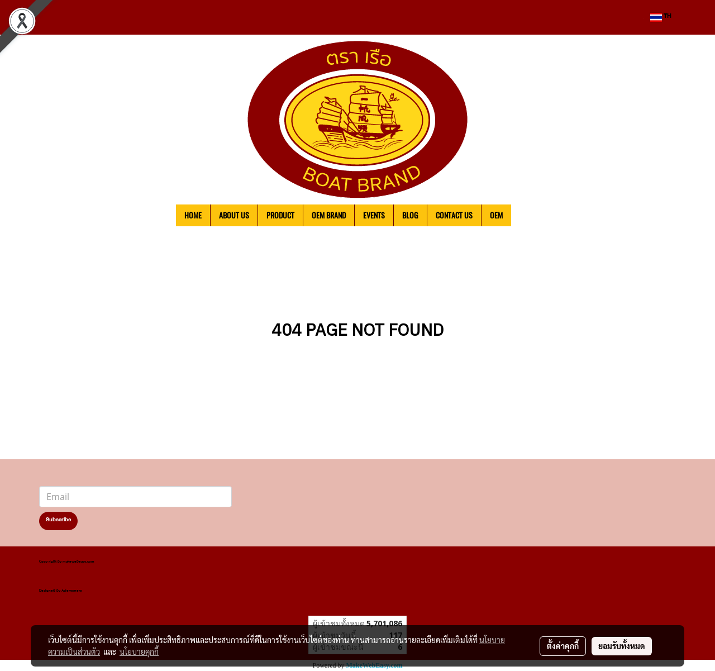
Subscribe (58, 521)
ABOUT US (234, 215)
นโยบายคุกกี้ (139, 651)
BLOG (410, 215)
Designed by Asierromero (60, 591)
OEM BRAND (329, 215)
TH (660, 17)
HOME (193, 215)
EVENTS (374, 215)
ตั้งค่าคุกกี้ (563, 646)
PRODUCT (280, 215)
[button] (528, 215)
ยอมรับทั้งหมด (621, 646)
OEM (496, 215)
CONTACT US (454, 215)
